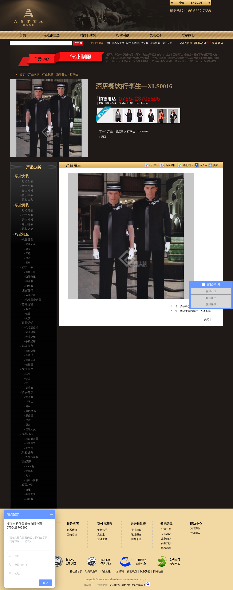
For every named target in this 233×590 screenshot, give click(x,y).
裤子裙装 (27, 195)
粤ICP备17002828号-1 (134, 585)
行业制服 (21, 234)
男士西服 (27, 215)
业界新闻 (166, 529)
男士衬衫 (27, 219)
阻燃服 (29, 285)
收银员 (29, 364)
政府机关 (27, 452)
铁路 (28, 313)
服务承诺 (136, 539)
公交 (28, 318)
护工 (28, 383)
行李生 (29, 401)
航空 (28, 309)
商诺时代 (115, 585)
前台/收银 (30, 410)
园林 (28, 262)
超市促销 (30, 350)
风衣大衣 (27, 199)
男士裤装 (27, 224)
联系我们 (72, 529)
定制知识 (166, 538)
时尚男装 (154, 43)
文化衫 (29, 471)
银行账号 (102, 529)
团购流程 (72, 534)
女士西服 (27, 186)
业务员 (29, 447)
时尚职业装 (118, 43)
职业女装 (21, 176)
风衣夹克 (27, 228)
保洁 (28, 258)
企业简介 (136, 529)
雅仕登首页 (76, 571)
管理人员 (30, 244)
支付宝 (101, 534)
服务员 (29, 415)
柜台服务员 (31, 438)
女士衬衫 (27, 190)
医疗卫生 (166, 43)
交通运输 (27, 304)
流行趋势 (166, 547)
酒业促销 (30, 332)
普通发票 (102, 539)
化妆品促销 (31, 327)
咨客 (28, 406)
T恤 (109, 43)
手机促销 (30, 341)
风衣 (28, 475)
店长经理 (30, 295)
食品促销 (30, 336)
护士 (28, 378)
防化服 (29, 281)
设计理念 (136, 534)
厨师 (28, 424)
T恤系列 (26, 461)
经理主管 (30, 443)
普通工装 (30, 271)
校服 (28, 489)
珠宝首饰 (27, 290)
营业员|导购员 (33, 299)
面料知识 (166, 543)
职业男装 (21, 205)
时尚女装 (27, 181)
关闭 (206, 319)
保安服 (144, 43)
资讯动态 (132, 571)
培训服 (29, 498)
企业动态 (166, 534)
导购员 (29, 355)
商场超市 (27, 346)
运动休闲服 (31, 480)
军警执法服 (31, 457)
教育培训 (27, 484)
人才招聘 (119, 571)
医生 (28, 373)
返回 (103, 136)
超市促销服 (132, 43)
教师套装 (30, 494)
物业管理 (27, 239)
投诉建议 (195, 532)
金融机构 (27, 434)
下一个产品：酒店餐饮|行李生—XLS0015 (124, 131)
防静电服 (30, 276)
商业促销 (27, 322)
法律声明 (195, 528)
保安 (28, 248)
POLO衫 (30, 466)
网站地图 (158, 571)
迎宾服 (29, 397)
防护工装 (27, 267)
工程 (28, 253)
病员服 (29, 387)
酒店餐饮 (27, 392)
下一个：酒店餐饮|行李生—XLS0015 (190, 310)
